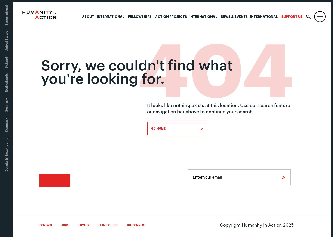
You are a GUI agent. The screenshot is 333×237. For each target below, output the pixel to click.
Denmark (6, 125)
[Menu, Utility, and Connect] (320, 16)
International (6, 15)
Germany (6, 105)
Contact (45, 225)
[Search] (308, 17)
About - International (103, 16)
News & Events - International (249, 16)
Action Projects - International (186, 16)
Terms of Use (108, 225)
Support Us (291, 16)
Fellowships (139, 16)
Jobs (65, 225)
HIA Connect (136, 225)
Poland (6, 62)
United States (6, 41)
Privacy (83, 225)
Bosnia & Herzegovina (6, 155)
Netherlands (6, 82)
